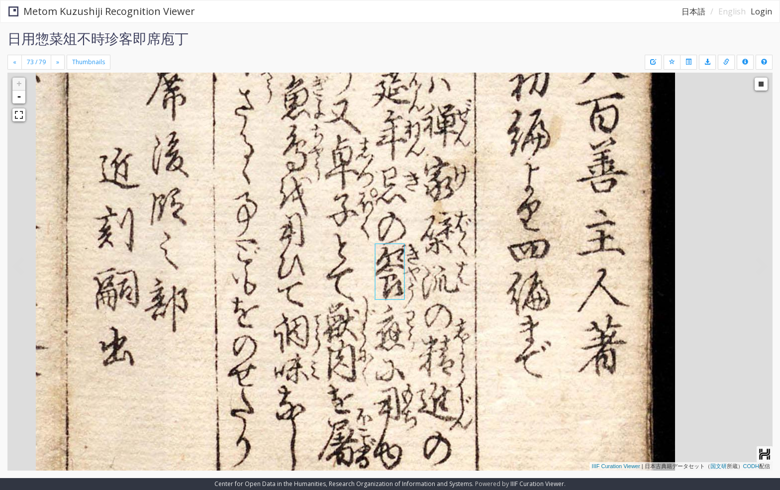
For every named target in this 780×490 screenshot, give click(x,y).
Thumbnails (88, 62)
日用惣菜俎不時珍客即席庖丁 (98, 38)
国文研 (718, 466)
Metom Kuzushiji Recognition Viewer (101, 11)
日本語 (693, 11)
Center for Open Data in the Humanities (270, 484)
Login (761, 11)
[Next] (58, 62)
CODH (751, 466)
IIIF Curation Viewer (616, 466)
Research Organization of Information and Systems (400, 484)
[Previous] (14, 62)
